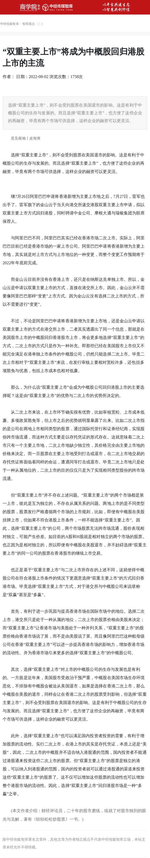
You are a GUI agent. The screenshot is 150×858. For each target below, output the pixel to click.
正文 (40, 24)
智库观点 (28, 24)
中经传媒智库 (9, 24)
